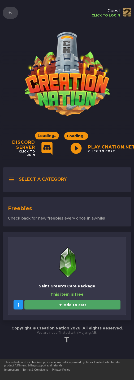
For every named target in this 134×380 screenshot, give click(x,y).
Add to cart (72, 305)
